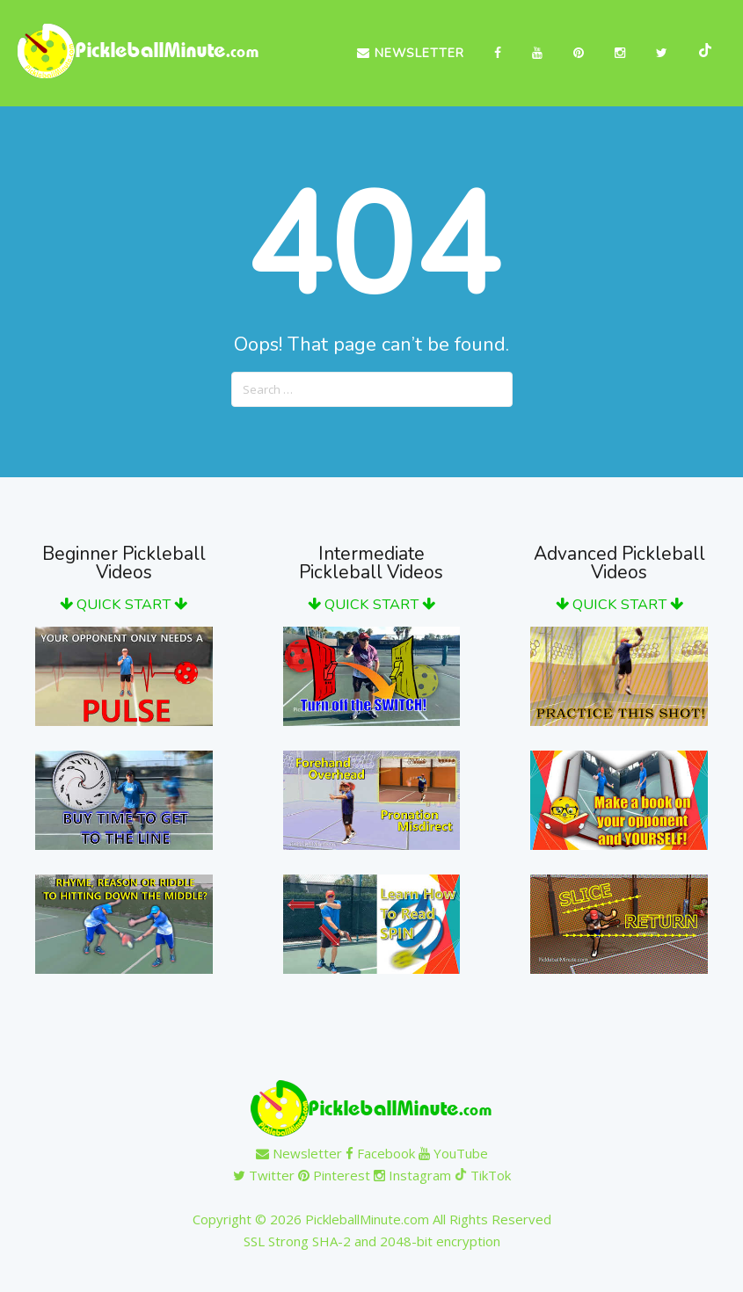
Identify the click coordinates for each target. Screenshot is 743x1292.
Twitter (264, 1175)
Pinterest (334, 1175)
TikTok (483, 1175)
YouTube (453, 1153)
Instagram (412, 1175)
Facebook (380, 1153)
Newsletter (410, 53)
